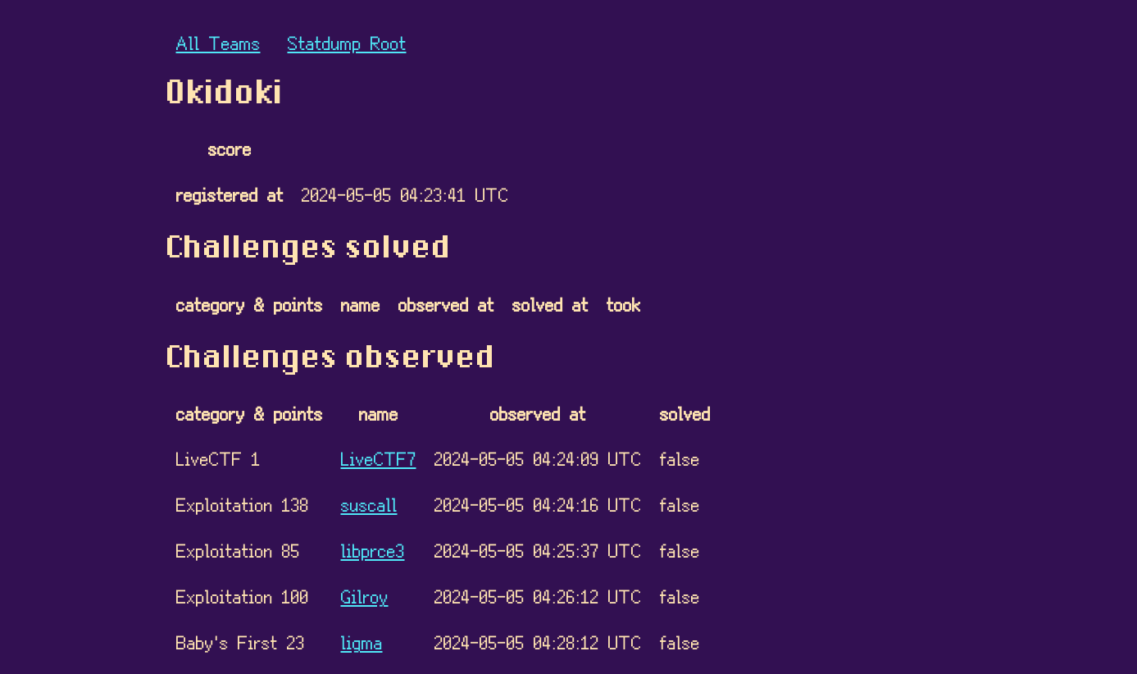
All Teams (218, 42)
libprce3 (373, 549)
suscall (369, 503)
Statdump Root (347, 42)
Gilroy (365, 595)
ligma (362, 641)
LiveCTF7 (378, 457)
